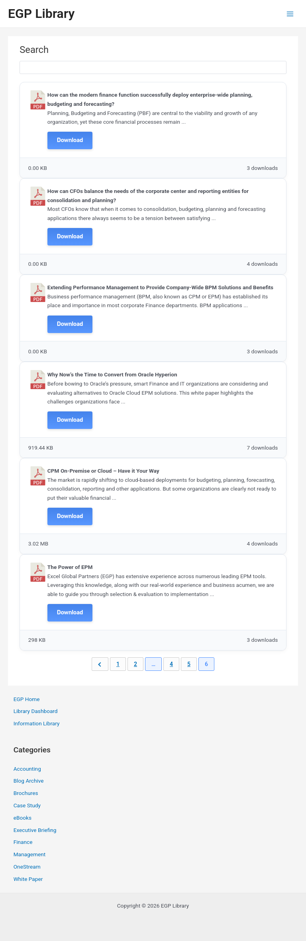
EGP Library (41, 13)
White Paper (28, 879)
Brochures (26, 793)
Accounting (27, 769)
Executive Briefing (35, 830)
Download (70, 140)
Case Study (27, 805)
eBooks (22, 817)
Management (30, 854)
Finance (23, 842)
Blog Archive (29, 780)
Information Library (37, 723)
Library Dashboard (36, 711)
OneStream (27, 866)
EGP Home (27, 699)
